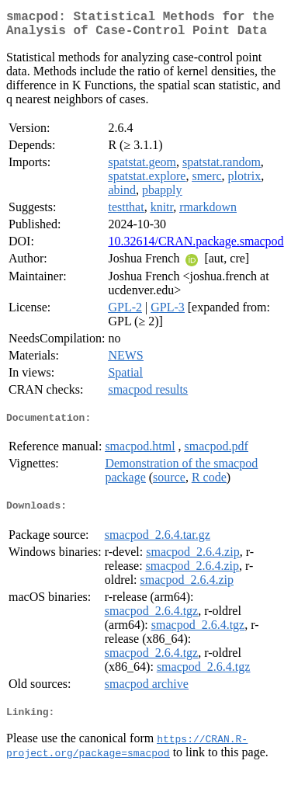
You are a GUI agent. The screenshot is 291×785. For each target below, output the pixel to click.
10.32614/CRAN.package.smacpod (195, 247)
